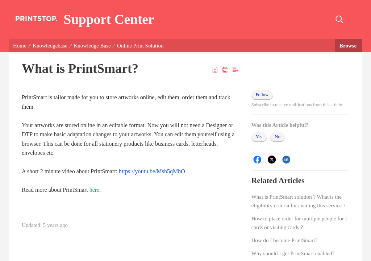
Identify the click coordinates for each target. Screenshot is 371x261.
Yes (259, 136)
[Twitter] (272, 160)
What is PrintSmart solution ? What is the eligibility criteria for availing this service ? (298, 201)
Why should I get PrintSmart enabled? (293, 253)
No (277, 136)
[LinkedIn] (286, 160)
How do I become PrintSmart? (284, 240)
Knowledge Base (92, 46)
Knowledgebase (50, 46)
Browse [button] (348, 46)
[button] (339, 20)
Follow (262, 94)
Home (19, 46)
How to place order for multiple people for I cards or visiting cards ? (299, 223)
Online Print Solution (140, 46)
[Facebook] (257, 160)
